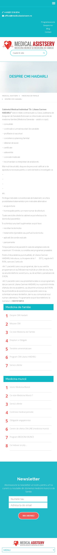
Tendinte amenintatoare (20, 348)
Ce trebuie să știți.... (18, 445)
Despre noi (48, 25)
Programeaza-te (48, 22)
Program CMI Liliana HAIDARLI (23, 356)
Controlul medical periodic (22, 412)
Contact (48, 32)
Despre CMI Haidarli (19, 315)
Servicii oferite (16, 365)
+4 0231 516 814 (10, 12)
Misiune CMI (15, 323)
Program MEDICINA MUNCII (22, 437)
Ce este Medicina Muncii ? (21, 395)
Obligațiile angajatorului (20, 420)
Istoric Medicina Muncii (20, 387)
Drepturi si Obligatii (18, 340)
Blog (48, 28)
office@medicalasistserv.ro (17, 15)
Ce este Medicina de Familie (22, 332)
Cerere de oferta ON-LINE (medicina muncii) (29, 428)
